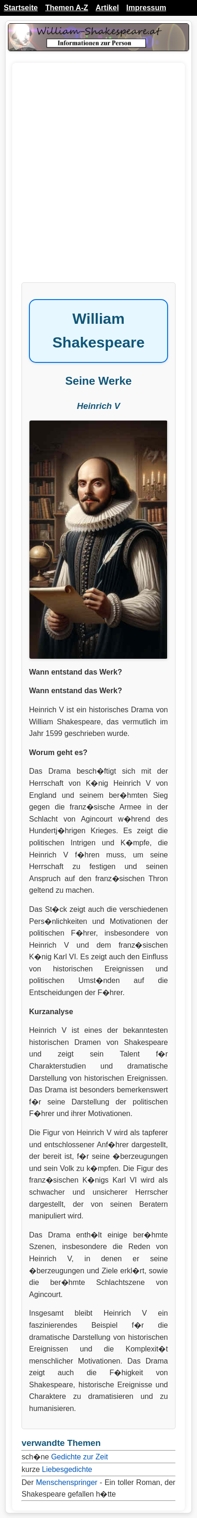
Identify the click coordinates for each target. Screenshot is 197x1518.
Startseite (21, 8)
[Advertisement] (98, 177)
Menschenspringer (67, 1482)
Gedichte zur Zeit (79, 1457)
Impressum (146, 8)
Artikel (107, 8)
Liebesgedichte (67, 1469)
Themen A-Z (66, 8)
